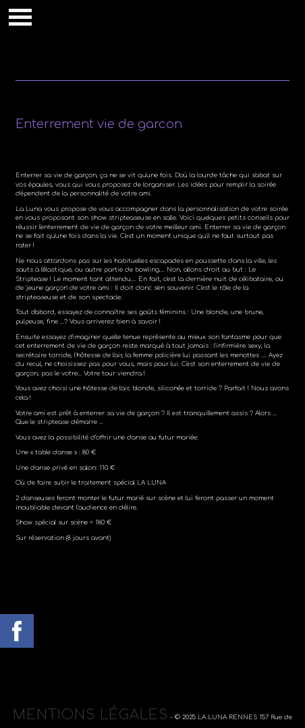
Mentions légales (90, 715)
